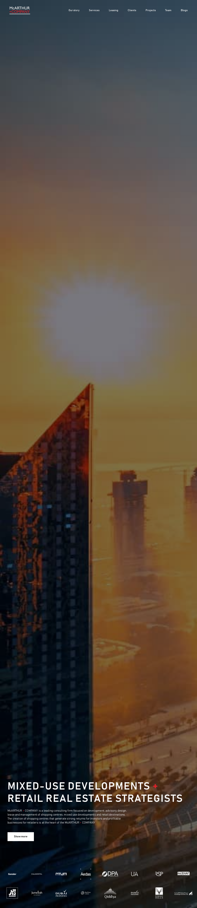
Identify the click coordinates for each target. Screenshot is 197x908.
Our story (74, 10)
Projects (151, 10)
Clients (132, 10)
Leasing (113, 10)
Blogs (184, 10)
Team (168, 10)
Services (94, 10)
